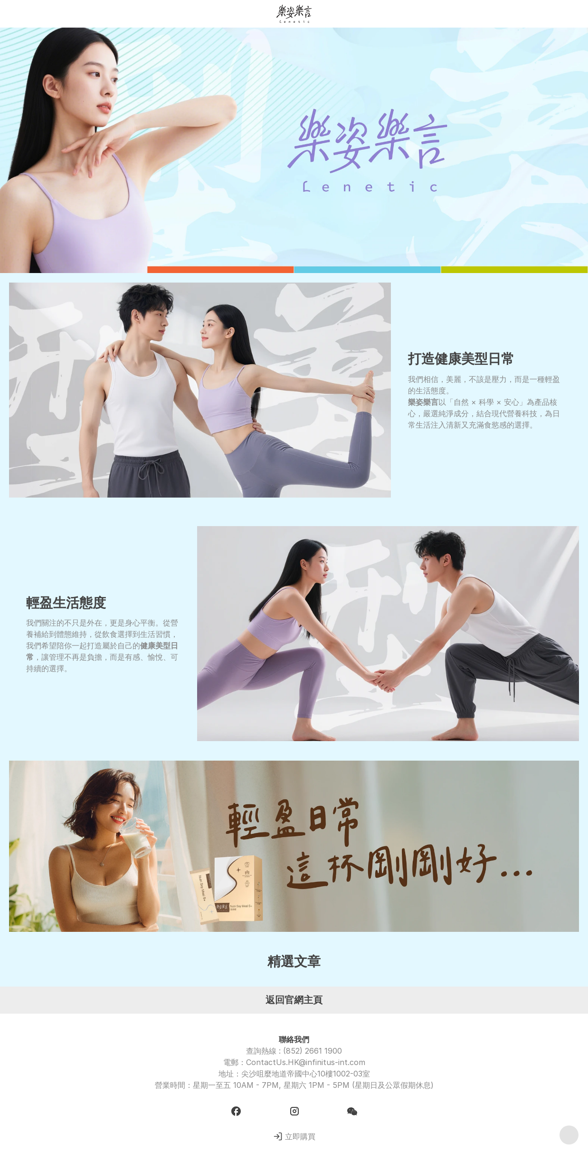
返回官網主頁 (294, 1000)
